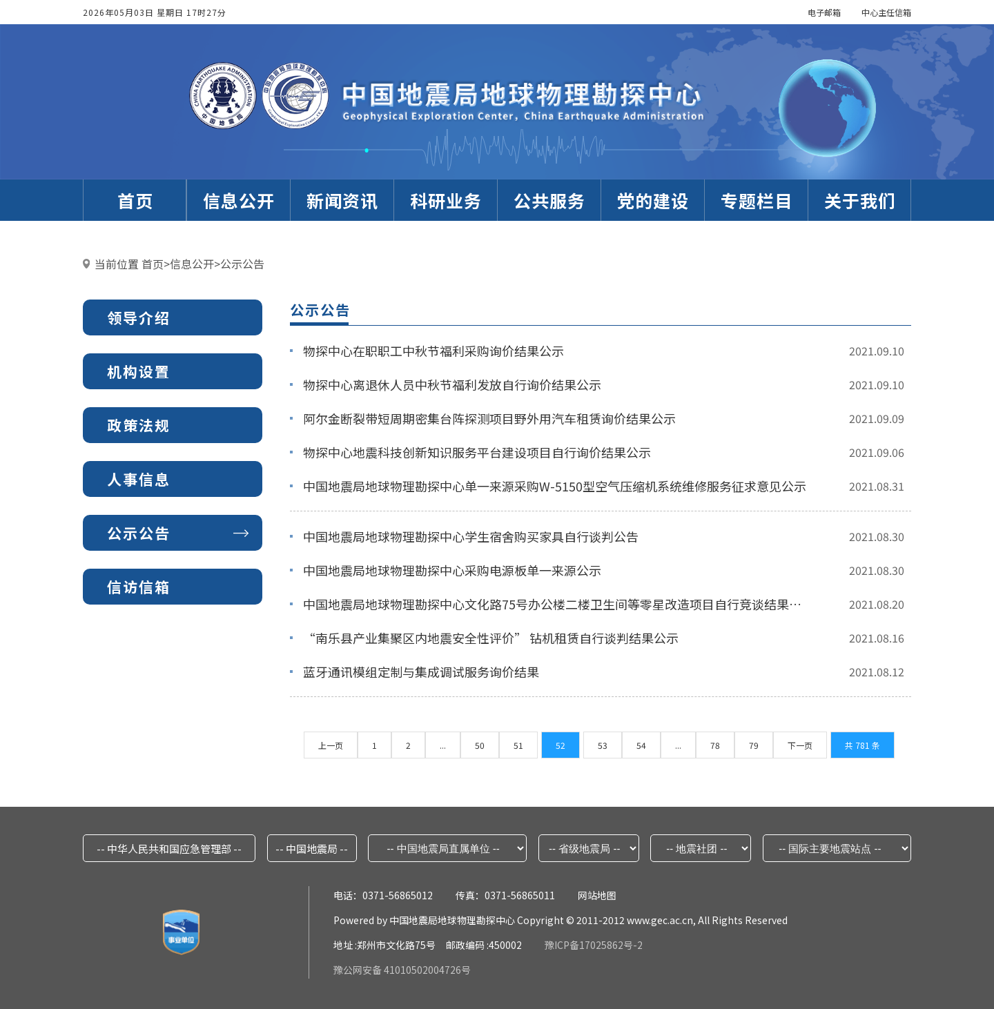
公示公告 (242, 263)
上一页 (330, 745)
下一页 (800, 745)
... (443, 745)
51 (518, 745)
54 (641, 745)
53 (602, 745)
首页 (153, 263)
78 (715, 745)
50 (480, 745)
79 (754, 745)
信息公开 (192, 263)
